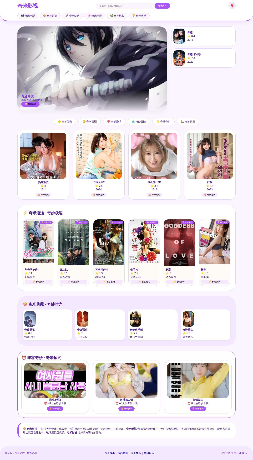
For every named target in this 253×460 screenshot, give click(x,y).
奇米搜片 (162, 5)
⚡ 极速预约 (38, 281)
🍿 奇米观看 (30, 104)
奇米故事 (110, 453)
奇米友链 (136, 453)
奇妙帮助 (123, 453)
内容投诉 (149, 453)
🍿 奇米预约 (43, 194)
